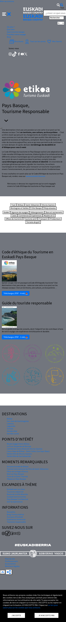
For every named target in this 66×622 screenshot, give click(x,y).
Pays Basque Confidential (17, 499)
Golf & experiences (15, 501)
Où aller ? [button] (11, 27)
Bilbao (20, 205)
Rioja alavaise (50, 208)
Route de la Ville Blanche (17, 494)
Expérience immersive (16, 519)
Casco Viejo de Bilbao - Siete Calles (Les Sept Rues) (28, 451)
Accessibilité (10, 563)
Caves (14, 215)
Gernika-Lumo (13, 433)
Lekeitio (10, 423)
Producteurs (55, 219)
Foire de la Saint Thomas (17, 476)
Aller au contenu (7, 1)
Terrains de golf (33, 222)
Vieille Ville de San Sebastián (19, 456)
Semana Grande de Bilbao (17, 466)
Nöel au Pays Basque (15, 474)
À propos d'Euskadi (15, 517)
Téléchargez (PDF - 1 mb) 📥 (15, 337)
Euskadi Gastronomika (16, 496)
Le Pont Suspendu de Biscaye (19, 446)
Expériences (36, 215)
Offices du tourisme (14, 219)
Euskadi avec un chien (16, 489)
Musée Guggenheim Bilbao (18, 444)
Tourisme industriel (15, 491)
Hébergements (37, 212)
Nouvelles (11, 512)
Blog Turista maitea (15, 514)
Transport (43, 219)
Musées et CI (49, 215)
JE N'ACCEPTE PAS (46, 615)
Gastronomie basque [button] (15, 32)
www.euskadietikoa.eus (35, 176)
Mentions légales (12, 566)
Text (62, 7)
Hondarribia (12, 431)
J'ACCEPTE (16, 615)
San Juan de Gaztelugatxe (18, 421)
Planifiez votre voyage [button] (16, 34)
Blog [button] (9, 37)
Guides (6, 212)
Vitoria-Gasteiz (48, 205)
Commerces (24, 215)
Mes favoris (54, 41)
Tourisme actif (30, 219)
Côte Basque (36, 208)
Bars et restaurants (54, 212)
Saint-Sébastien (32, 205)
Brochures (16, 41)
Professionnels (11, 561)
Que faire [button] (11, 29)
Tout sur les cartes (35, 41)
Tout (13, 205)
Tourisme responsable (16, 522)
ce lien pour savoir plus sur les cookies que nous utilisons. (30, 606)
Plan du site (10, 558)
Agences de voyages (20, 212)
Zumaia (10, 428)
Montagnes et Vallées (19, 208)
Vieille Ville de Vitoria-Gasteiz (19, 453)
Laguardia (11, 426)
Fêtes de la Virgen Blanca (17, 471)
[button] (6, 14)
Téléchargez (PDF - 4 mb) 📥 (15, 293)
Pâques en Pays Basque (16, 479)
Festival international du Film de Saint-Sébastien (27, 469)
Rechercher (56, 17)
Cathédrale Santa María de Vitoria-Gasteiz (24, 449)
